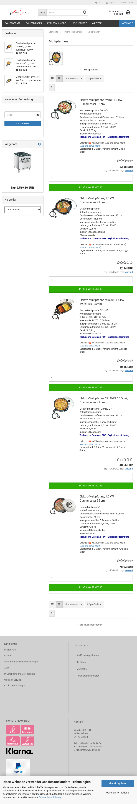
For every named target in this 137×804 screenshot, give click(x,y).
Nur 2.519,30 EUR (22, 187)
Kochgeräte (79, 23)
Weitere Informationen (118, 792)
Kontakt (8, 655)
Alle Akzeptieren (117, 783)
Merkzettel (126, 2)
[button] (98, 2)
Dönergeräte (12, 23)
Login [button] (110, 2)
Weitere (97, 23)
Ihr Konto (81, 662)
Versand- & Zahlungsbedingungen (21, 661)
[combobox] (73, 78)
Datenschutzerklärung (50, 797)
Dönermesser (34, 23)
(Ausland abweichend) (90, 146)
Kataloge (127, 23)
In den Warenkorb (90, 187)
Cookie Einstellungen (14, 685)
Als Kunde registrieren (88, 655)
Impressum (10, 649)
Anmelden (22, 123)
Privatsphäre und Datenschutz (19, 673)
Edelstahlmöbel (57, 23)
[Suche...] (42, 12)
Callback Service (12, 679)
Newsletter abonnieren (88, 675)
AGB (6, 667)
